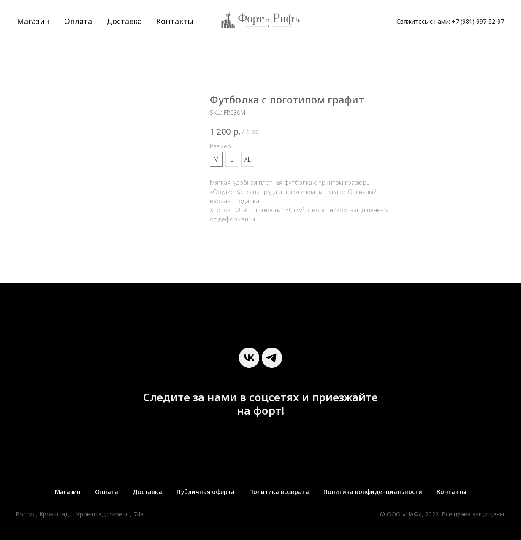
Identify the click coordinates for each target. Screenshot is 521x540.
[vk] (249, 358)
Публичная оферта (205, 492)
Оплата (78, 21)
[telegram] (272, 358)
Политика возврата (279, 492)
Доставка (124, 21)
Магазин (33, 21)
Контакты (174, 21)
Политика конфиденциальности (372, 492)
